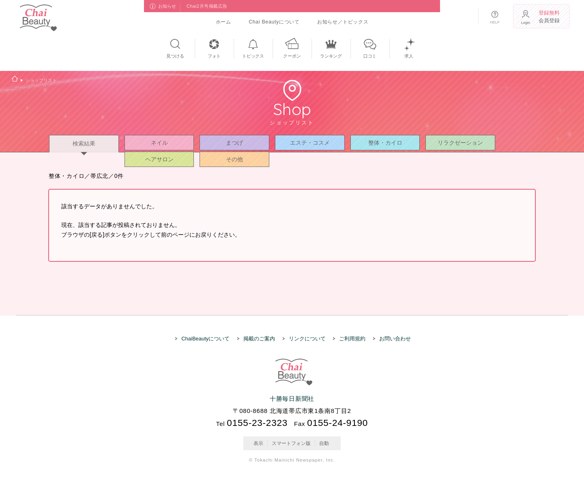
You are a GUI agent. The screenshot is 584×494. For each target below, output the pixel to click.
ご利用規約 (352, 339)
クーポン (292, 55)
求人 (408, 55)
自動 (324, 443)
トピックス (253, 55)
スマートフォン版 (291, 443)
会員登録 (550, 16)
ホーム (223, 22)
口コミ (369, 55)
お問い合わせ (395, 339)
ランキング (331, 55)
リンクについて (307, 339)
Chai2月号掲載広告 (207, 6)
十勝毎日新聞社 (292, 398)
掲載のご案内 (259, 339)
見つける (175, 55)
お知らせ (167, 6)
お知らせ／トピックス (342, 22)
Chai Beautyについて (274, 22)
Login (525, 23)
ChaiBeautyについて (205, 339)
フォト (214, 55)
